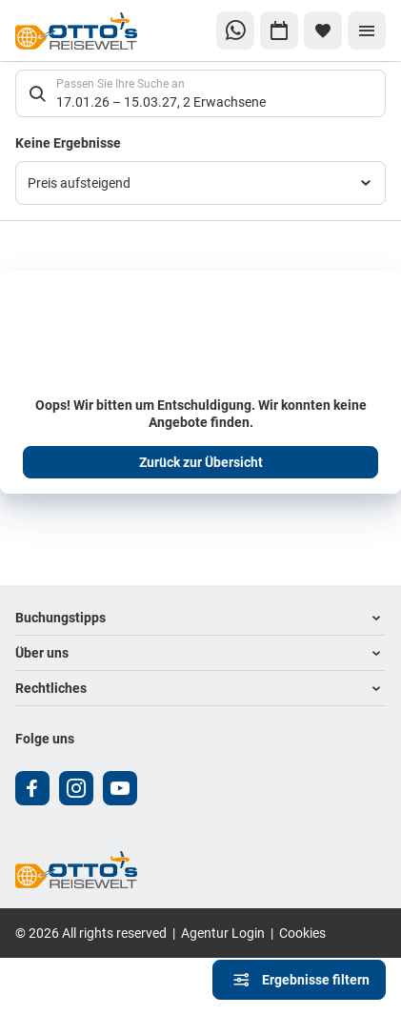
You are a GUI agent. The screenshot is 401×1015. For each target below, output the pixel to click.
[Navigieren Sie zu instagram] (76, 788)
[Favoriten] (323, 30)
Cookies (302, 933)
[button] (200, 618)
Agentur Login (223, 933)
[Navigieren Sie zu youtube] (120, 788)
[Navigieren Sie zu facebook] (32, 788)
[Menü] (367, 30)
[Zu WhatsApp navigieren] (235, 30)
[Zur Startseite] (79, 31)
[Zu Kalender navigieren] (279, 30)
